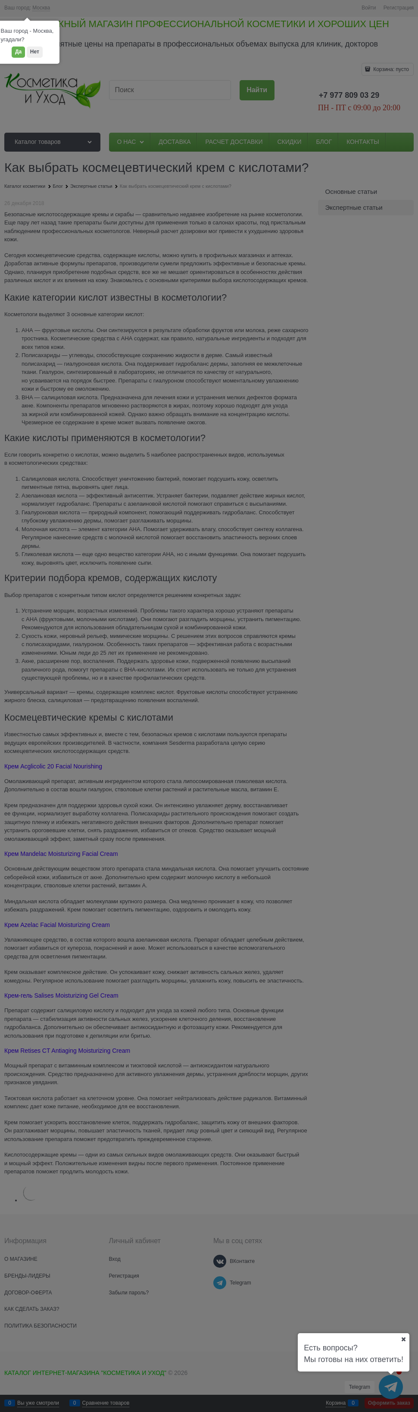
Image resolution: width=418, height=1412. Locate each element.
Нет (34, 52)
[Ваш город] (403, 1339)
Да (18, 52)
